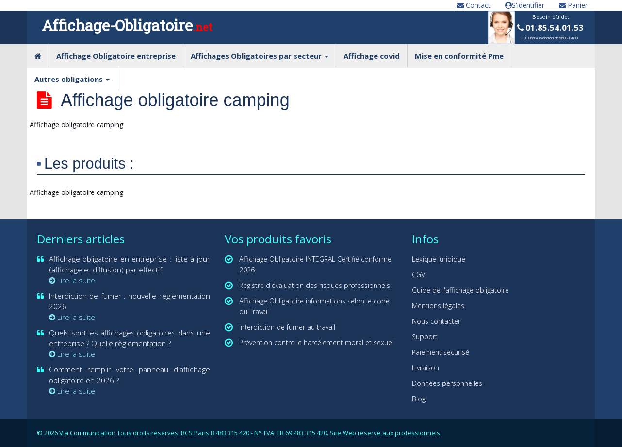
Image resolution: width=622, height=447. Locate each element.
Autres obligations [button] (72, 79)
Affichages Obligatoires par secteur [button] (259, 56)
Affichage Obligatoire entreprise (116, 56)
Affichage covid (372, 56)
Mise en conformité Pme (459, 56)
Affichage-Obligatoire (127, 25)
